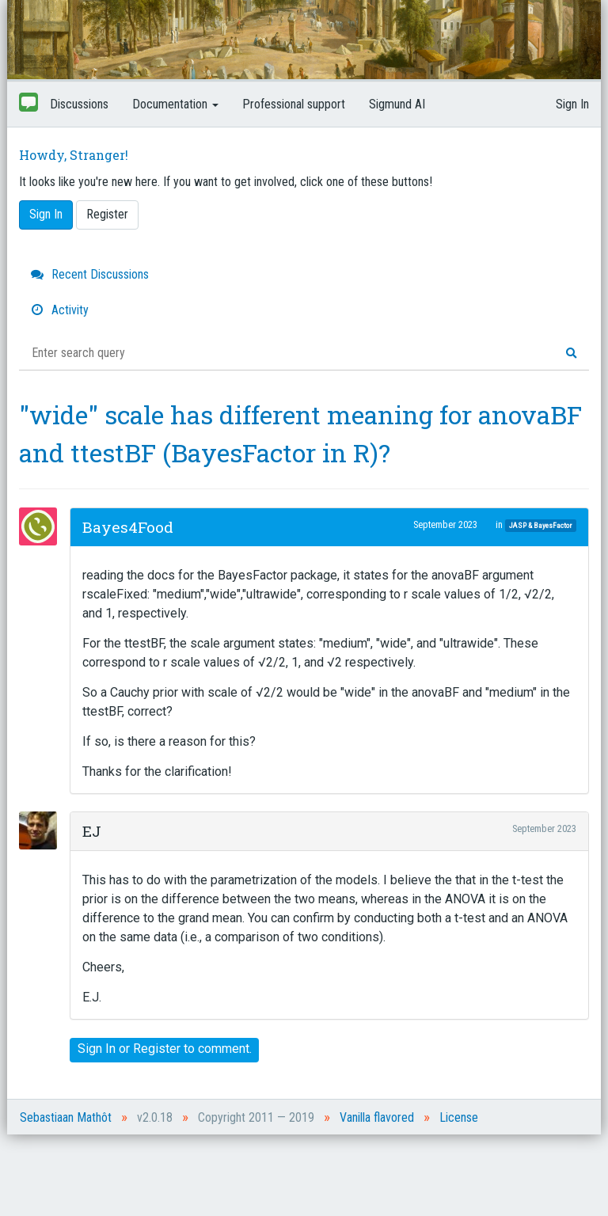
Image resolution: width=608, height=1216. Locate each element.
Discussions (79, 104)
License (458, 1117)
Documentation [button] (175, 104)
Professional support (293, 104)
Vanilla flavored (377, 1117)
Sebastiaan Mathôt (66, 1117)
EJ (91, 831)
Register (107, 214)
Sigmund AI (397, 104)
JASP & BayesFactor (540, 525)
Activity (60, 309)
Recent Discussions (90, 274)
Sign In (572, 104)
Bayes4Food (127, 527)
